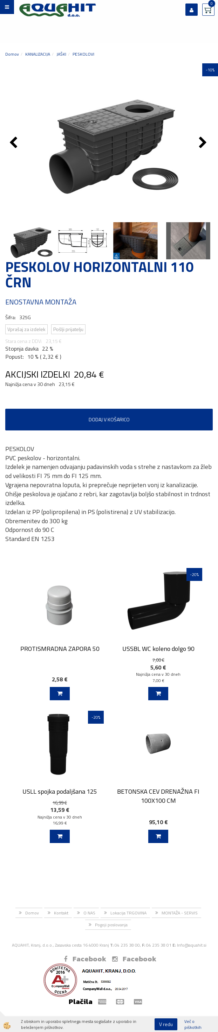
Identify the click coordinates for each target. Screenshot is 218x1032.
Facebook (85, 959)
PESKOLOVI (83, 54)
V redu (166, 1024)
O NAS (89, 913)
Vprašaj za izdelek (26, 329)
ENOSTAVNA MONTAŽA (40, 301)
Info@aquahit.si (191, 945)
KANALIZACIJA (37, 54)
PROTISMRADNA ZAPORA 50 (60, 648)
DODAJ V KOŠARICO (109, 419)
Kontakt (61, 913)
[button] (204, 143)
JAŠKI (61, 54)
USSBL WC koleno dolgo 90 (158, 648)
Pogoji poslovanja (111, 924)
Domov (12, 54)
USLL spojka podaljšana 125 (59, 791)
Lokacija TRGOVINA (128, 913)
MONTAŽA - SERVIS (180, 913)
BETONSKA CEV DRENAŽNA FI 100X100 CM (158, 796)
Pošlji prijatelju (68, 329)
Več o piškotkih (193, 1024)
